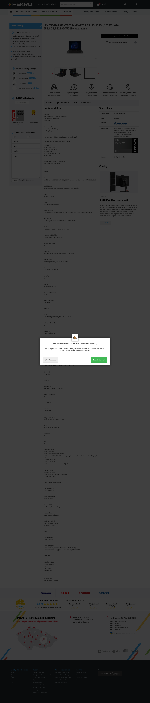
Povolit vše (99, 360)
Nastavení (50, 360)
